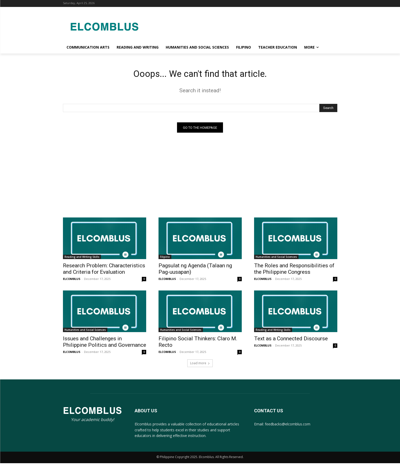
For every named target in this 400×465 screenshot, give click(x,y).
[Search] (328, 110)
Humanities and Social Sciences (276, 259)
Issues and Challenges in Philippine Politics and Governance (104, 344)
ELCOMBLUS (71, 281)
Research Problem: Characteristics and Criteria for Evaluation (104, 271)
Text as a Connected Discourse (291, 341)
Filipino (165, 259)
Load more (200, 365)
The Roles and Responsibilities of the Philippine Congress (294, 271)
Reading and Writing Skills (81, 259)
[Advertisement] (241, 25)
